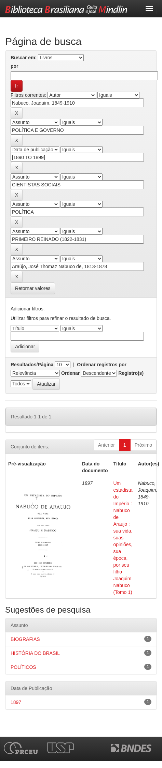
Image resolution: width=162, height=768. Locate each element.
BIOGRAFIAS (25, 639)
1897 (16, 702)
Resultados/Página (32, 364)
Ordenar (70, 373)
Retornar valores (33, 288)
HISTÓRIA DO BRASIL (35, 653)
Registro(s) (131, 373)
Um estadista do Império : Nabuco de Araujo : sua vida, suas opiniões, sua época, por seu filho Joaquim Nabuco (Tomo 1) (122, 537)
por (14, 66)
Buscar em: (24, 57)
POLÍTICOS (23, 667)
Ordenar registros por (101, 364)
